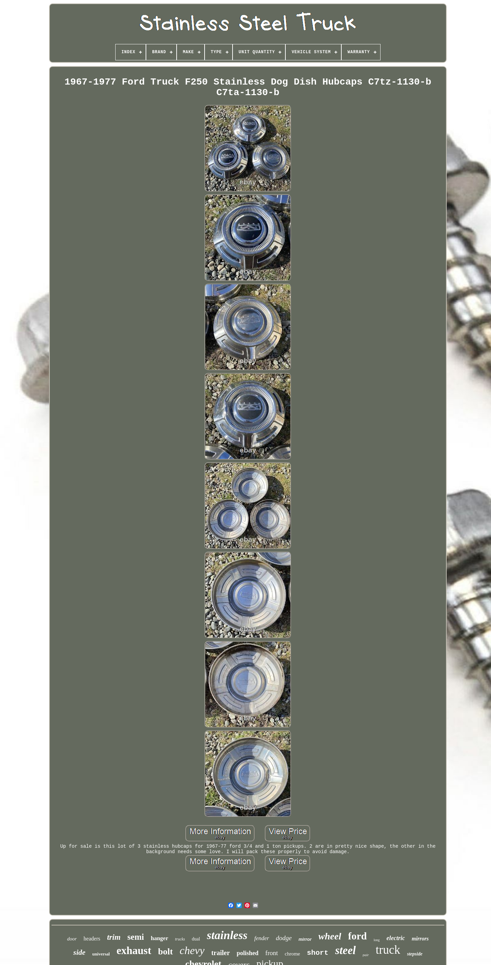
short (317, 953)
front (271, 952)
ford (357, 935)
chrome (292, 953)
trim (114, 937)
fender (261, 938)
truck (388, 949)
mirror (305, 939)
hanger (159, 938)
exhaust (134, 950)
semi (136, 936)
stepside (414, 953)
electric (396, 938)
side (79, 952)
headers (92, 938)
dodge (284, 937)
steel (345, 950)
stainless (227, 935)
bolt (165, 951)
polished (247, 953)
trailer (220, 952)
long (377, 940)
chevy (192, 950)
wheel (329, 936)
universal (101, 953)
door (72, 938)
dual (196, 938)
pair (366, 955)
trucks (180, 939)
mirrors (420, 938)
